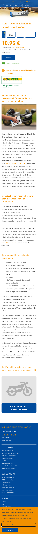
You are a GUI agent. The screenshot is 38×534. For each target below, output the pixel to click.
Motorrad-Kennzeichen (9, 456)
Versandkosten (6, 507)
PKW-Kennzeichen (7, 450)
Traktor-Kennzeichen (8, 468)
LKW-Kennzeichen (7, 463)
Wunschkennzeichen (9, 243)
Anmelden (18, 5)
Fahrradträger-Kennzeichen (10, 453)
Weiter (8, 57)
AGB (3, 504)
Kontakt (4, 501)
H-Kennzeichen (6, 482)
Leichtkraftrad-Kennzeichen (10, 466)
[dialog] (19, 520)
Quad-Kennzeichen (7, 461)
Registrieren (27, 5)
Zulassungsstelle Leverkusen (15, 163)
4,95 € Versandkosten (18, 47)
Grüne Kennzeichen (8, 492)
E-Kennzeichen (6, 485)
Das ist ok (9, 530)
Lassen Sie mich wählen (10, 525)
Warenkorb (8, 5)
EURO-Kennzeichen (8, 480)
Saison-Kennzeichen (8, 487)
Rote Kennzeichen (7, 490)
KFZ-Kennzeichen (7, 458)
